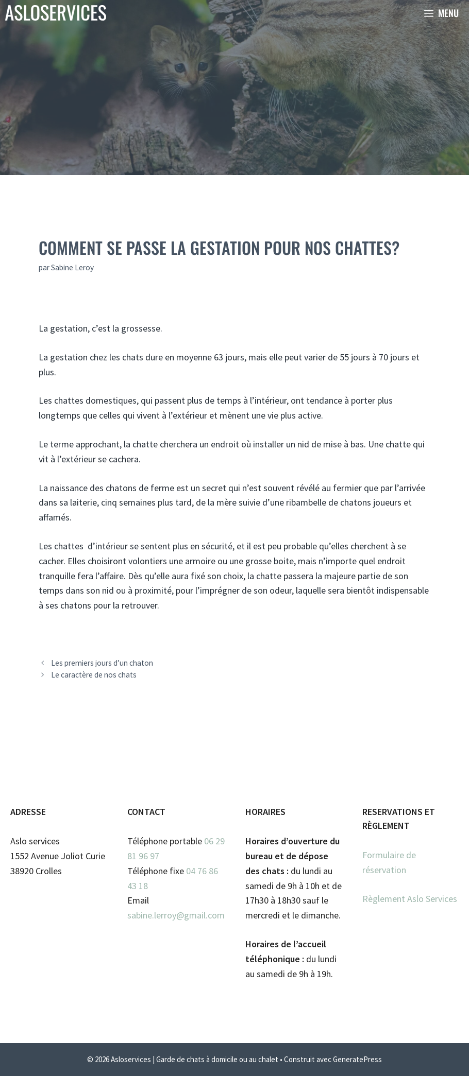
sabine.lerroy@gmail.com (176, 915)
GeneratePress (357, 1059)
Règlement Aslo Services (409, 899)
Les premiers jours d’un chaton (102, 663)
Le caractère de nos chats (94, 675)
